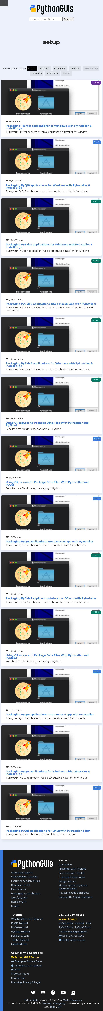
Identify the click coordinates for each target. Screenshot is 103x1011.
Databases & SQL (21, 885)
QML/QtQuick (19, 897)
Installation (65, 864)
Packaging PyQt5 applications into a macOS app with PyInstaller (50, 541)
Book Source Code (71, 935)
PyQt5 (96, 439)
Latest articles (19, 944)
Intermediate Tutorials (24, 876)
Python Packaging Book (73, 931)
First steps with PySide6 (72, 868)
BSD (52, 1007)
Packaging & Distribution (25, 893)
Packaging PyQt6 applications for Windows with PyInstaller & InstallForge (48, 186)
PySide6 (96, 261)
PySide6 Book (83, 927)
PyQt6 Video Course (72, 940)
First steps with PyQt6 (71, 873)
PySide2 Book (83, 923)
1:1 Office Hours (20, 973)
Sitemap (47, 1003)
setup (51, 42)
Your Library (68, 919)
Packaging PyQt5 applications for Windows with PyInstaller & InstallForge (48, 773)
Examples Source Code (26, 961)
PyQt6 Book (66, 927)
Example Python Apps (72, 877)
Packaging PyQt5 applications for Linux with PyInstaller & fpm (48, 830)
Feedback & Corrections (26, 965)
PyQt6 (96, 142)
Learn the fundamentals (25, 881)
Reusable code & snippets (74, 892)
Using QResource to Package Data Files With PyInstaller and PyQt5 (47, 483)
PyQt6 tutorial (19, 927)
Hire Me (15, 969)
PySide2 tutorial (20, 931)
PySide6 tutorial (20, 935)
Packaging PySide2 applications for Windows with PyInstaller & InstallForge (49, 246)
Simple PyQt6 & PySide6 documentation (73, 887)
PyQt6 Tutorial (13, 181)
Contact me (18, 978)
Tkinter (95, 83)
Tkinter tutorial (20, 940)
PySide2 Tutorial (14, 240)
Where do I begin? (22, 872)
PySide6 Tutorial (14, 299)
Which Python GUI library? (26, 919)
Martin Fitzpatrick (72, 1000)
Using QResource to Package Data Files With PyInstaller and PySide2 (47, 656)
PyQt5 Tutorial (13, 478)
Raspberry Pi (18, 901)
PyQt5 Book (66, 923)
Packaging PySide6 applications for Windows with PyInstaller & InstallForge (49, 364)
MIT (59, 1007)
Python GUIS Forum (25, 957)
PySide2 (95, 201)
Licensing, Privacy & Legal (26, 982)
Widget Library (67, 881)
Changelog (59, 1003)
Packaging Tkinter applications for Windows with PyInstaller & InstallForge (48, 127)
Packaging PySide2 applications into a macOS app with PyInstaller (51, 598)
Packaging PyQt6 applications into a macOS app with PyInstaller (50, 714)
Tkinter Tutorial (14, 121)
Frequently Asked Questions (75, 897)
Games (15, 906)
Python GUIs (31, 1000)
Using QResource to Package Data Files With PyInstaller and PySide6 (47, 424)
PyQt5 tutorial (19, 923)
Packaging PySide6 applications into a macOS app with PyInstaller (51, 303)
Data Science (18, 889)
